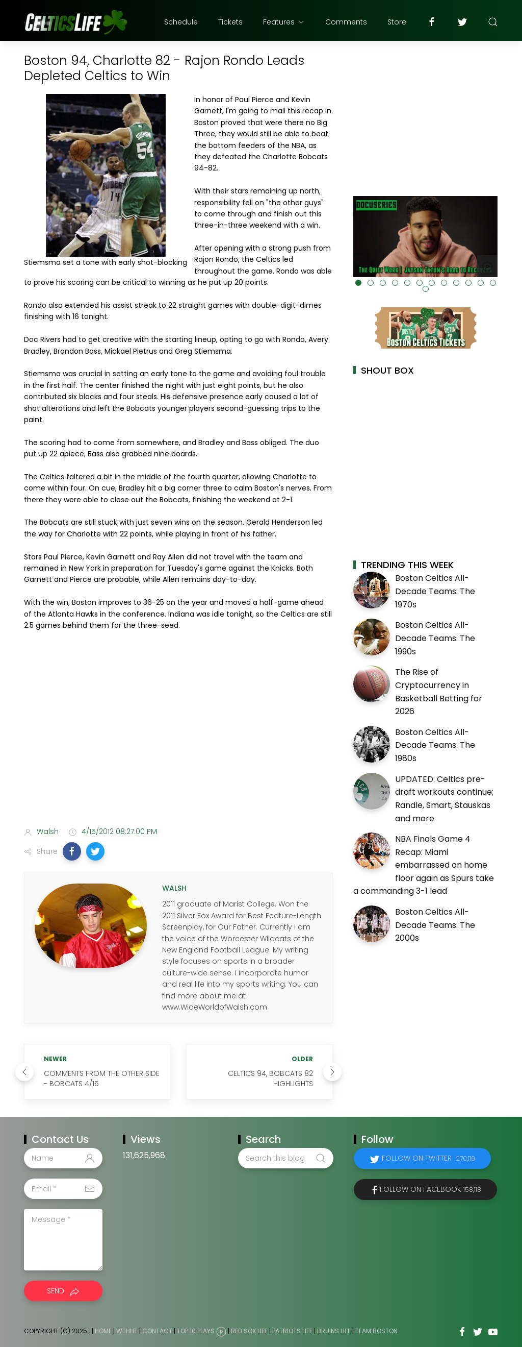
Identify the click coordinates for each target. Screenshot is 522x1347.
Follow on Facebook (430, 1189)
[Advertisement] (178, 738)
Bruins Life (334, 1331)
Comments (346, 22)
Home (103, 1331)
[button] (72, 851)
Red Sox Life (249, 1331)
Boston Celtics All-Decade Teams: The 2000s (435, 925)
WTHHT (127, 1331)
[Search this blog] (285, 1158)
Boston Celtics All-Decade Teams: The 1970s (435, 591)
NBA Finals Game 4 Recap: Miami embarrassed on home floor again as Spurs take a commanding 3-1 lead (423, 865)
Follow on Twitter (428, 1158)
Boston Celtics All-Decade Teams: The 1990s (435, 638)
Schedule (181, 22)
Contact (157, 1331)
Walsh (48, 831)
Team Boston (376, 1331)
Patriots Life (292, 1331)
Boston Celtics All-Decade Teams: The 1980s (435, 745)
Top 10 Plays (196, 1331)
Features (284, 22)
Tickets (230, 22)
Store (396, 22)
